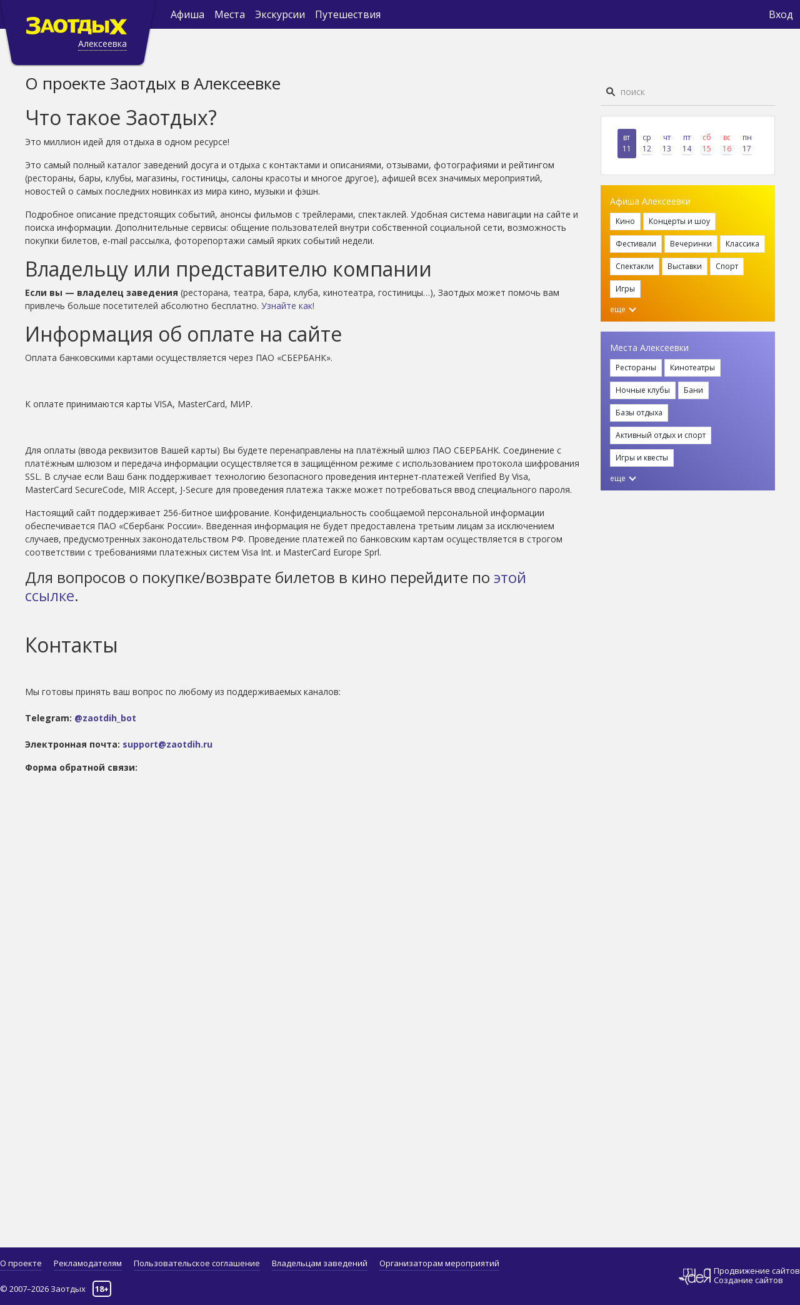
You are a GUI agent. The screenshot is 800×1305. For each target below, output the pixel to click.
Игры (625, 288)
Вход (781, 14)
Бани (693, 390)
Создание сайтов (748, 1280)
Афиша (187, 14)
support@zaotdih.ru (167, 744)
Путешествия (348, 14)
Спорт (727, 266)
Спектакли (635, 266)
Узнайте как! (287, 306)
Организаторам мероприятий (439, 1263)
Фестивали (636, 243)
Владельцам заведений (320, 1263)
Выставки (685, 266)
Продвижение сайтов (757, 1271)
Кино (625, 221)
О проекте (21, 1263)
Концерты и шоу (679, 221)
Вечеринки (691, 243)
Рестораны (636, 367)
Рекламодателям (88, 1263)
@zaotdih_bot (105, 718)
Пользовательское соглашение (197, 1263)
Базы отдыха (639, 412)
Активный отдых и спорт (661, 435)
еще (623, 309)
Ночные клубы (643, 390)
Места (229, 14)
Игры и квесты (642, 457)
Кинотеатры (692, 367)
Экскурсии (280, 14)
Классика (742, 243)
